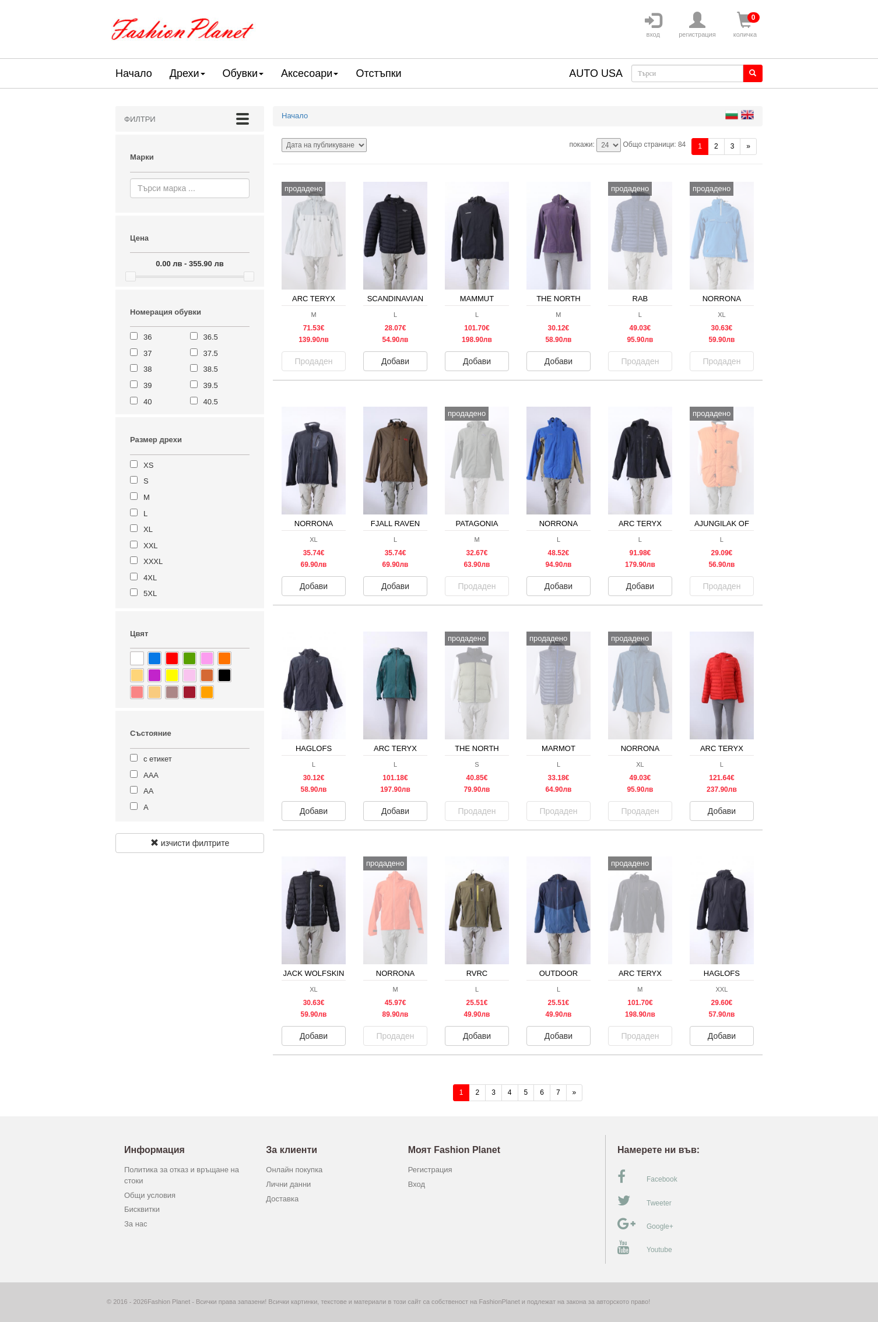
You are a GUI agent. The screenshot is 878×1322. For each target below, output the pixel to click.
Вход (416, 1184)
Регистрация (430, 1169)
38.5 (210, 369)
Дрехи (187, 73)
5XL (150, 593)
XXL (150, 545)
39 (147, 385)
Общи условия (149, 1195)
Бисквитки (142, 1209)
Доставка (282, 1198)
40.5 (210, 401)
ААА (151, 775)
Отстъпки (378, 73)
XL (148, 529)
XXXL (153, 561)
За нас (135, 1223)
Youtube (644, 1247)
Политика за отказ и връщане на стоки (181, 1175)
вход (653, 25)
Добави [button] (395, 361)
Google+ (645, 1224)
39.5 (210, 385)
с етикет (157, 759)
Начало (133, 73)
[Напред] (748, 146)
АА (148, 791)
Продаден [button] (314, 361)
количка (745, 25)
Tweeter (644, 1201)
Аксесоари (309, 73)
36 (147, 337)
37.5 (210, 353)
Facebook (647, 1177)
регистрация (697, 25)
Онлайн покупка (294, 1169)
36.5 (210, 337)
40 (147, 401)
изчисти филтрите (189, 843)
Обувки (243, 73)
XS (148, 465)
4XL (150, 577)
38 (147, 369)
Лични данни (288, 1184)
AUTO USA (596, 73)
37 (147, 353)
